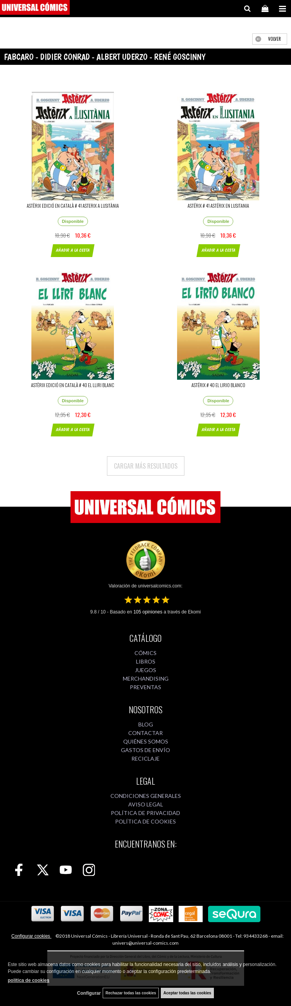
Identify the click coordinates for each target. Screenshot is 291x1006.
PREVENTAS (145, 687)
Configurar (89, 993)
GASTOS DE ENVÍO (145, 750)
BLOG (145, 724)
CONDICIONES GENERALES (145, 795)
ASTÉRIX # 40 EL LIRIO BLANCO (218, 385)
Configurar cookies (31, 936)
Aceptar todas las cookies (187, 993)
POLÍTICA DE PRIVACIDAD (145, 813)
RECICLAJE (145, 758)
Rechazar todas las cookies (130, 993)
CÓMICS (145, 653)
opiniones (147, 612)
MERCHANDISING (146, 678)
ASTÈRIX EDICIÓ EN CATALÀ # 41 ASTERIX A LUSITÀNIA (73, 205)
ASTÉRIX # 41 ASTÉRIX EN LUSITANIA (218, 205)
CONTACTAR (145, 733)
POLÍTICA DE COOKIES (145, 821)
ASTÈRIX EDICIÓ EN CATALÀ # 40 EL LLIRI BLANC (72, 385)
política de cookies (28, 980)
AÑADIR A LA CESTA (72, 250)
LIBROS (145, 661)
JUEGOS (145, 670)
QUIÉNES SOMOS (145, 741)
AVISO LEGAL (145, 804)
